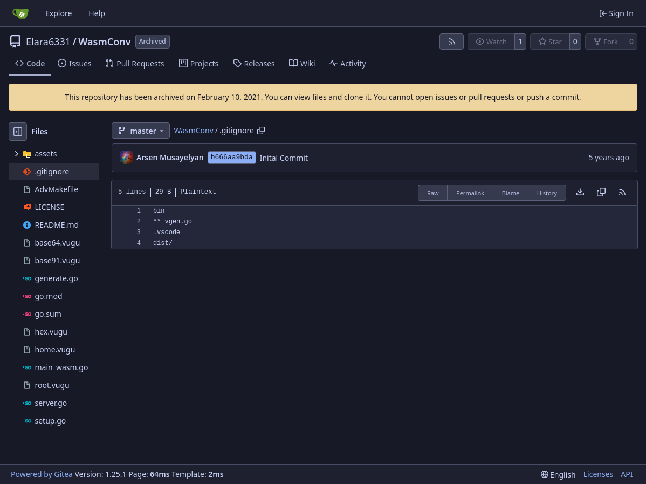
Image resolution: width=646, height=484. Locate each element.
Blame (511, 193)
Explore (58, 13)
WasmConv (104, 41)
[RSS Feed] (451, 41)
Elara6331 (48, 41)
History (547, 193)
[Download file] (580, 192)
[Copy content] (601, 192)
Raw (433, 193)
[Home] (20, 13)
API (627, 474)
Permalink (470, 193)
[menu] (558, 474)
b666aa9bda (232, 157)
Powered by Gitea (42, 474)
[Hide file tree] (18, 131)
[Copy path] (261, 130)
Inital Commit (284, 158)
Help (96, 13)
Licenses (598, 474)
